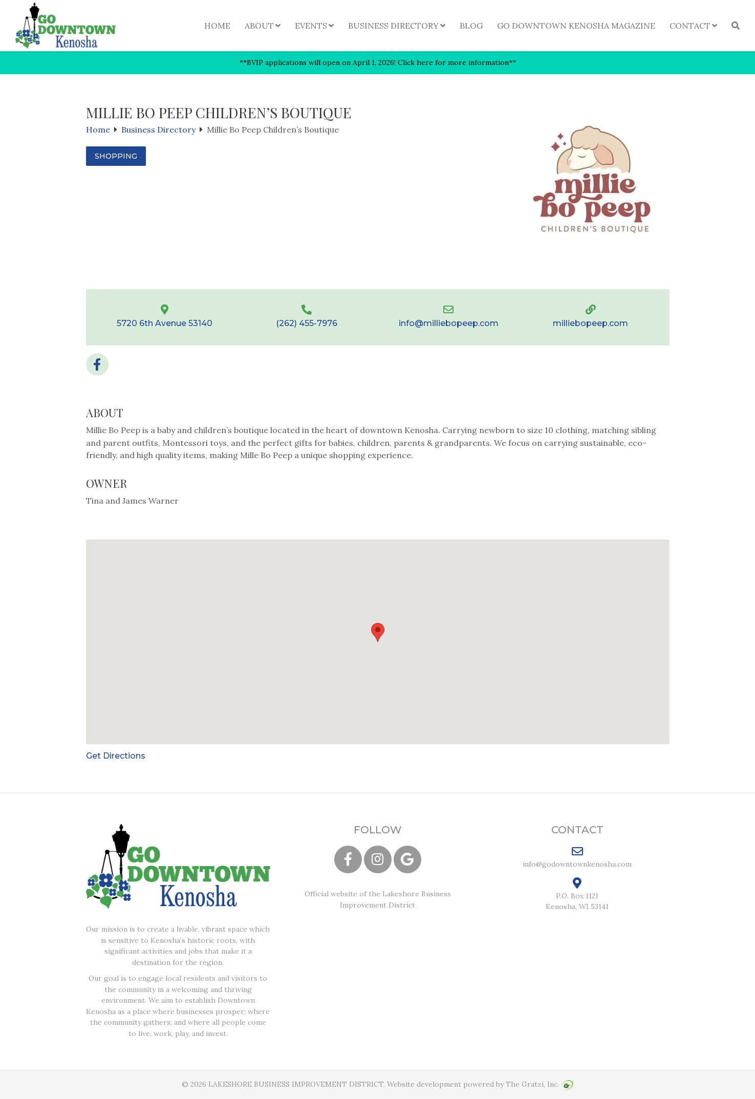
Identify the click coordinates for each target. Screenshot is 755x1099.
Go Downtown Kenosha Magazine (576, 25)
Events (311, 25)
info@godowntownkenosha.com (577, 857)
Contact (690, 25)
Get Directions (115, 756)
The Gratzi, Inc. (539, 1084)
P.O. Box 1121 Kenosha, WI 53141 (577, 894)
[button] (377, 632)
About (259, 25)
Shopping (116, 156)
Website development (424, 1084)
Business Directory (393, 25)
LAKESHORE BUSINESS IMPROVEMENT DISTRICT (295, 1084)
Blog (471, 25)
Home (217, 25)
